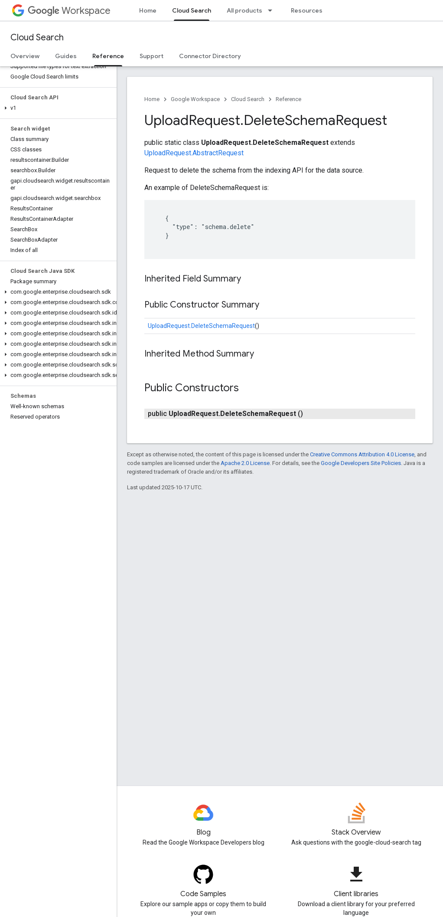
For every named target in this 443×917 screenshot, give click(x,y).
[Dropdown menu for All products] (272, 10)
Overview (24, 56)
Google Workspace (195, 99)
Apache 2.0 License (245, 463)
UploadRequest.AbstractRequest (194, 153)
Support (151, 56)
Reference (288, 99)
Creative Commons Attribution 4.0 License (362, 454)
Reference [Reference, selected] (108, 56)
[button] (56, 108)
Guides (66, 56)
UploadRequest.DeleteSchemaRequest (201, 325)
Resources (306, 10)
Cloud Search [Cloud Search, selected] (191, 10)
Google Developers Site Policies (361, 463)
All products (244, 10)
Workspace (69, 10)
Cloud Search (37, 37)
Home (147, 10)
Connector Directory (210, 56)
